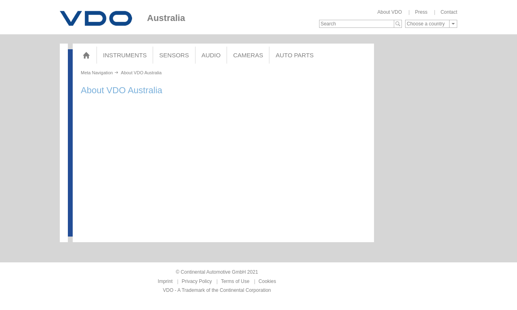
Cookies (267, 281)
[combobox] (431, 24)
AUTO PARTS (294, 55)
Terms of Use (235, 281)
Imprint (165, 281)
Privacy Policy (197, 281)
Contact (449, 12)
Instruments (125, 55)
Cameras (248, 55)
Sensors (174, 55)
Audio (211, 55)
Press (421, 12)
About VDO (389, 12)
